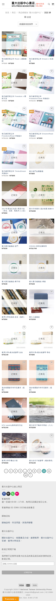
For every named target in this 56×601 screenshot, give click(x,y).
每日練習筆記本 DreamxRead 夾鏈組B (41, 135)
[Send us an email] (8, 494)
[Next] (31, 475)
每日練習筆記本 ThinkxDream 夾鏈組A (14, 172)
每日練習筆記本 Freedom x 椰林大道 (14, 97)
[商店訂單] (28, 24)
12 (26, 475)
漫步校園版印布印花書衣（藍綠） (40, 389)
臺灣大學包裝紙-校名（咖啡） (14, 317)
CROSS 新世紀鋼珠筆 (38, 246)
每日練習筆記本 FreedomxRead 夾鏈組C (12, 135)
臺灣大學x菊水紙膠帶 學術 (40, 352)
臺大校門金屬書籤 (36, 171)
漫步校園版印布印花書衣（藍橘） (13, 389)
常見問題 (16, 523)
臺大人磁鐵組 (34, 317)
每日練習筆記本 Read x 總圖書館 (14, 60)
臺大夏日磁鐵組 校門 (10, 246)
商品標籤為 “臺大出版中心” (29, 13)
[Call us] (13, 494)
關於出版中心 (8, 538)
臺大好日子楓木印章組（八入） (41, 425)
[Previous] (6, 471)
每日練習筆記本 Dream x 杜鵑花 (41, 60)
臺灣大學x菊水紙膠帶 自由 (12, 352)
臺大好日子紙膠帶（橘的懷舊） (41, 461)
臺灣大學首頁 (14, 541)
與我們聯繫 (27, 523)
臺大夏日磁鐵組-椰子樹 (11, 281)
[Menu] (3, 4)
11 (49, 471)
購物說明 (6, 523)
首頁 (7, 13)
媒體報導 (35, 538)
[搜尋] (49, 4)
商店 (14, 13)
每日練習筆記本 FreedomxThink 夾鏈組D (39, 97)
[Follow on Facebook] (4, 494)
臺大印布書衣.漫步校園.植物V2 (41, 209)
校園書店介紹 (22, 538)
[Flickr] (17, 494)
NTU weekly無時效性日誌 (12, 425)
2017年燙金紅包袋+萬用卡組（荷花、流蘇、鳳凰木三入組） (14, 210)
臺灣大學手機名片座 (10, 461)
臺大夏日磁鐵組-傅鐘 (37, 281)
